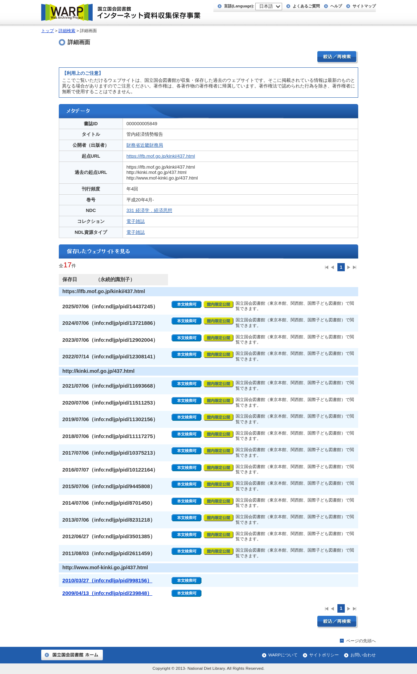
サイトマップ (364, 6)
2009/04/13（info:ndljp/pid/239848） (107, 593)
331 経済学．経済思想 (149, 210)
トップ (47, 31)
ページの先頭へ (361, 640)
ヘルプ (336, 6)
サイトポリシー (324, 654)
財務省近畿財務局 (144, 145)
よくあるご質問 (306, 6)
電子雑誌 (135, 221)
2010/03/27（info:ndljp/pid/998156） (107, 580)
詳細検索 (66, 31)
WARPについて (283, 654)
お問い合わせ (363, 654)
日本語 (266, 6)
